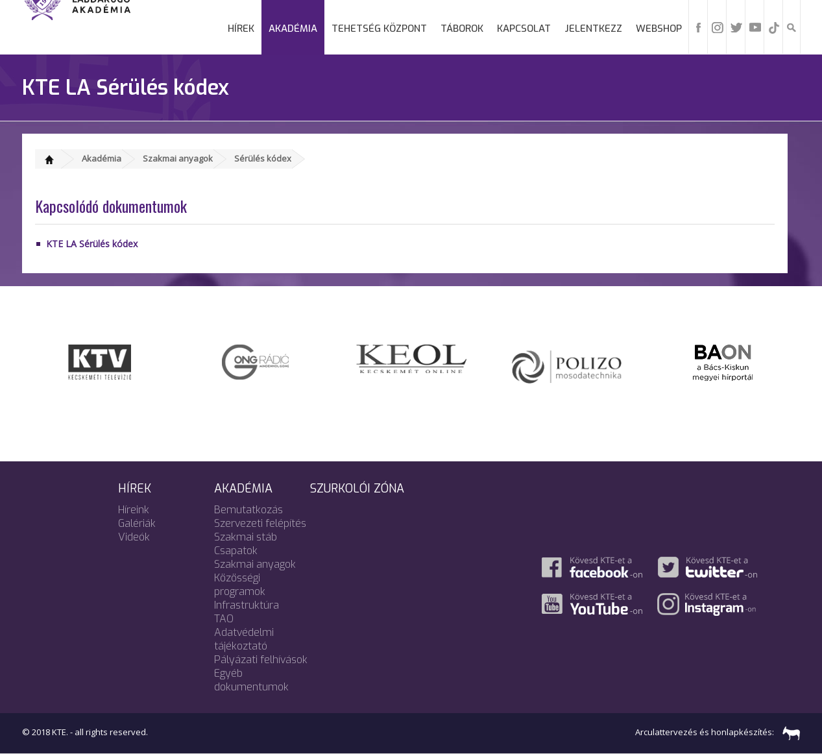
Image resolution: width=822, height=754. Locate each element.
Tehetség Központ (379, 28)
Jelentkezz (593, 28)
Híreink (133, 510)
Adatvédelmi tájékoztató (244, 639)
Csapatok (236, 550)
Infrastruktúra (246, 605)
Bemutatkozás (248, 510)
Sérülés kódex (262, 158)
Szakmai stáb (245, 537)
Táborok (462, 28)
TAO (224, 619)
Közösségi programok (239, 584)
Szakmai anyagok (178, 158)
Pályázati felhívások (261, 659)
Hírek (241, 28)
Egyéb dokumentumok (251, 680)
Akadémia (293, 28)
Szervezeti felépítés (260, 523)
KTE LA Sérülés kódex (92, 243)
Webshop (659, 28)
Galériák (137, 523)
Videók (134, 537)
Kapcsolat (524, 28)
